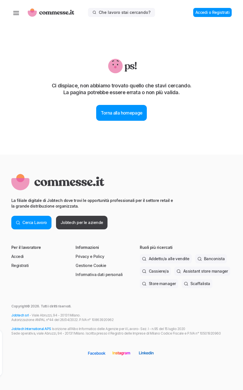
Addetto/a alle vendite (165, 258)
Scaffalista (197, 283)
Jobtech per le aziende (82, 222)
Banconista (211, 258)
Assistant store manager (202, 271)
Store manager (159, 283)
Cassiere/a (155, 271)
